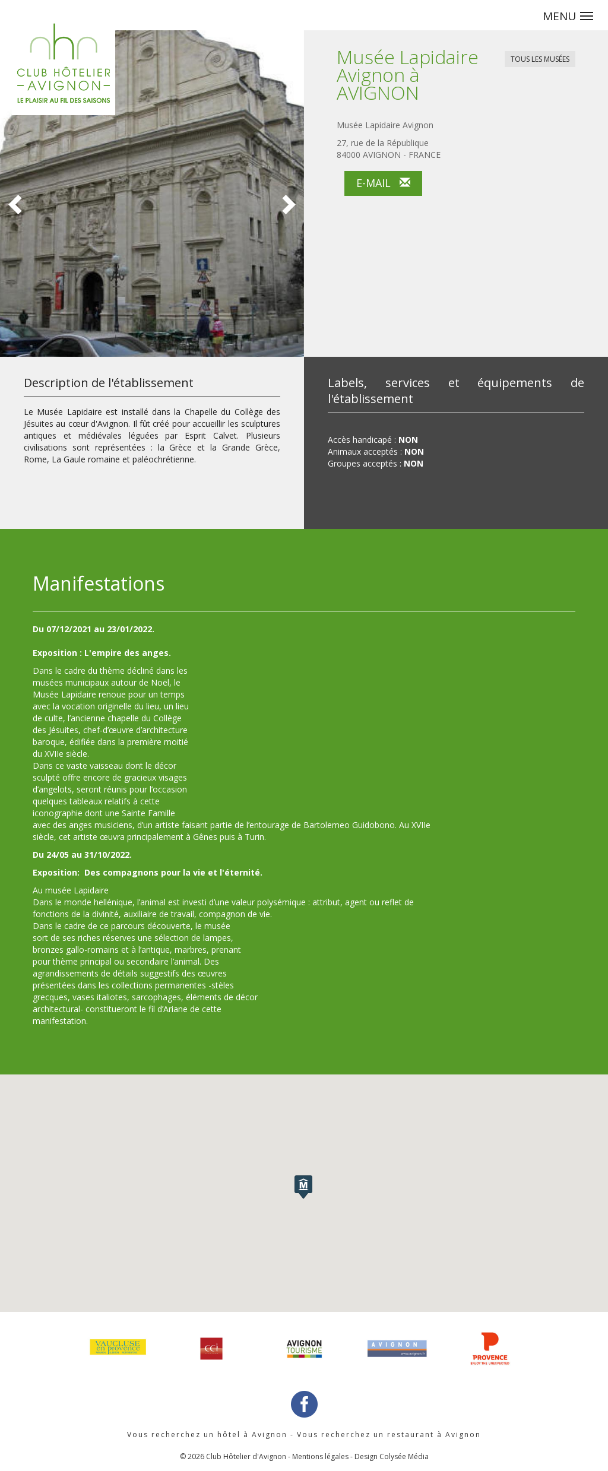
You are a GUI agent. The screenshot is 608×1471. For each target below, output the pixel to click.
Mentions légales (320, 1456)
